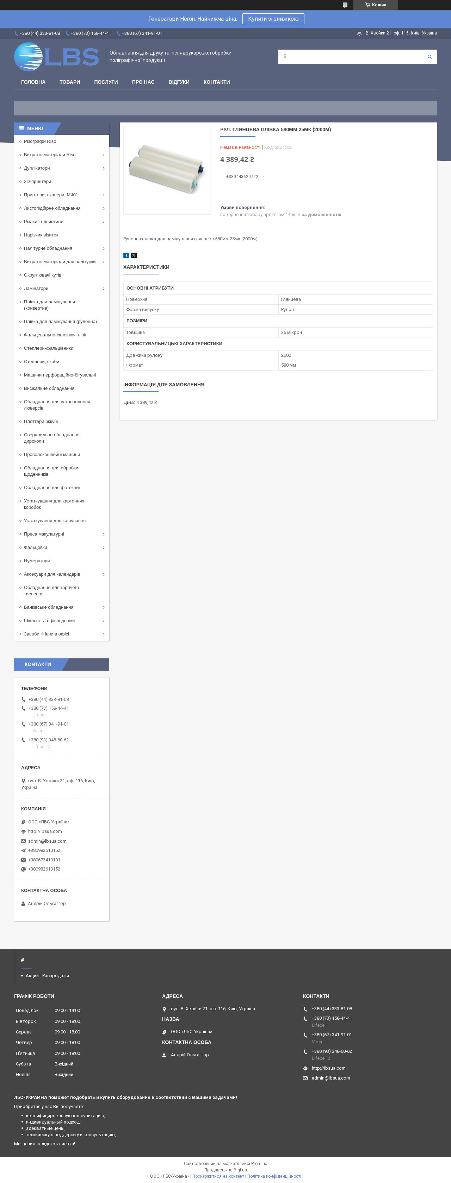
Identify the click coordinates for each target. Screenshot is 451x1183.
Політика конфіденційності (274, 1176)
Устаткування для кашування (55, 520)
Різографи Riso (40, 141)
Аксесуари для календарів (52, 574)
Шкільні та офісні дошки (49, 620)
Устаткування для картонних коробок (54, 504)
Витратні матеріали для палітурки (60, 261)
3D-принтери (37, 181)
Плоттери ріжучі (41, 421)
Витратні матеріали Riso (49, 154)
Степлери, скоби (41, 361)
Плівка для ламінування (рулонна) (60, 321)
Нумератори (37, 560)
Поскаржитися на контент (218, 1176)
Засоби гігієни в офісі (46, 634)
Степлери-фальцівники (48, 348)
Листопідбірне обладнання (52, 208)
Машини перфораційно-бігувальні (60, 375)
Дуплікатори (37, 168)
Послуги (106, 82)
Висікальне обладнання (49, 388)
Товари (70, 82)
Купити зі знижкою (273, 18)
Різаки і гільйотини (43, 221)
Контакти (217, 82)
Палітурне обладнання (48, 248)
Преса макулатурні (44, 534)
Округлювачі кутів (42, 275)
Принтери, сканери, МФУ (50, 194)
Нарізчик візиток (41, 235)
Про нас (143, 82)
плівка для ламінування (167, 238)
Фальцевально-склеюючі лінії (55, 334)
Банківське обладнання (49, 607)
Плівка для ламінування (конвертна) (49, 305)
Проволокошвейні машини (52, 454)
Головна (33, 82)
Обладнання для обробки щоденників (51, 471)
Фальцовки (35, 547)
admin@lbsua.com (47, 841)
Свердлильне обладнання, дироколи (52, 438)
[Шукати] (430, 57)
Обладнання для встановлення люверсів (57, 405)
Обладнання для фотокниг (52, 487)
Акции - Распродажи (47, 975)
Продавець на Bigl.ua (225, 1170)
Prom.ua (259, 1163)
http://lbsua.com (45, 831)
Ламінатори (36, 288)
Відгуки (179, 82)
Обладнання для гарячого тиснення (51, 590)
